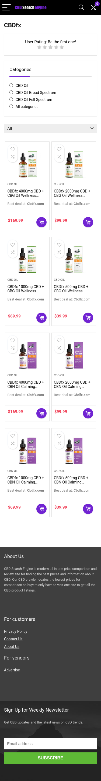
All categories (27, 106)
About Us (11, 646)
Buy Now (41, 222)
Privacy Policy (15, 631)
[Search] (81, 8)
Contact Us (13, 639)
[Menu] (6, 8)
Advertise (12, 670)
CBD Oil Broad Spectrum (36, 92)
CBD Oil (22, 85)
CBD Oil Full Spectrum (34, 99)
